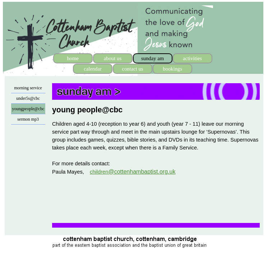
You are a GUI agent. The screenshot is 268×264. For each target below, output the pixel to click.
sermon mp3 (28, 119)
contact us (132, 69)
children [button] (132, 172)
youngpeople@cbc (28, 108)
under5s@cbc (28, 98)
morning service (28, 87)
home (73, 58)
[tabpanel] (156, 110)
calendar (93, 69)
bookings (172, 69)
